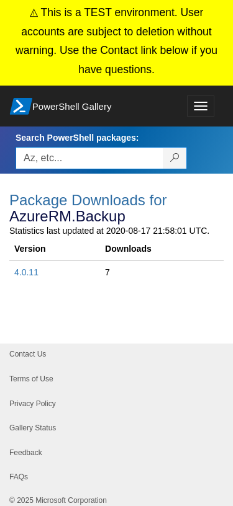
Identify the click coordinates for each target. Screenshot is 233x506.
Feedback (25, 452)
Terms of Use (31, 379)
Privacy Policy (32, 403)
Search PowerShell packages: (77, 138)
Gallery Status (32, 428)
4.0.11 (26, 272)
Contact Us (27, 354)
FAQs (18, 477)
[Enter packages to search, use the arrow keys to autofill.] (89, 158)
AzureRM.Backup (67, 216)
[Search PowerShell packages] (175, 158)
